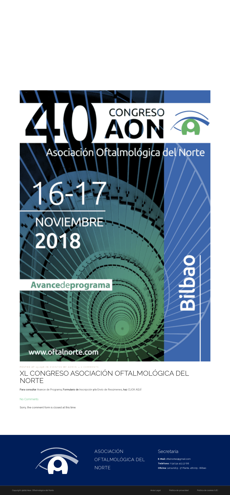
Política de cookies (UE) (207, 490)
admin (72, 367)
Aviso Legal (155, 490)
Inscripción (85, 389)
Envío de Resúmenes (109, 389)
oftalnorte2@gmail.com (213, 5)
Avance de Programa (49, 389)
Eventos (56, 367)
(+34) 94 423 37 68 (187, 5)
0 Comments (90, 367)
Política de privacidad (179, 490)
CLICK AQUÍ (134, 389)
